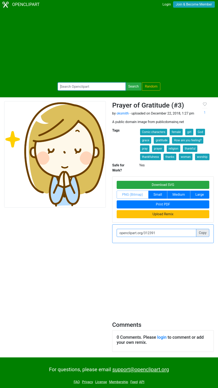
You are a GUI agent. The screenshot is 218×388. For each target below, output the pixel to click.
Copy (203, 233)
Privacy (87, 382)
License (101, 382)
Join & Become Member (194, 4)
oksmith (122, 113)
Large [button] (199, 195)
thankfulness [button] (150, 157)
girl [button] (189, 132)
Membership (118, 382)
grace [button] (145, 140)
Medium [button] (178, 195)
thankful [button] (190, 148)
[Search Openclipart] (92, 86)
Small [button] (157, 195)
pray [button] (145, 148)
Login (166, 4)
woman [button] (186, 157)
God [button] (200, 132)
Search (133, 86)
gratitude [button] (162, 140)
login (161, 337)
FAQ (77, 382)
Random (151, 86)
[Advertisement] (109, 46)
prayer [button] (158, 148)
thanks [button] (169, 157)
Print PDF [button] (163, 204)
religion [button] (173, 148)
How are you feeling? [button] (187, 140)
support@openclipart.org (140, 369)
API (141, 382)
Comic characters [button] (153, 132)
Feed (134, 382)
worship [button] (202, 157)
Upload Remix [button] (162, 214)
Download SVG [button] (163, 185)
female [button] (176, 132)
